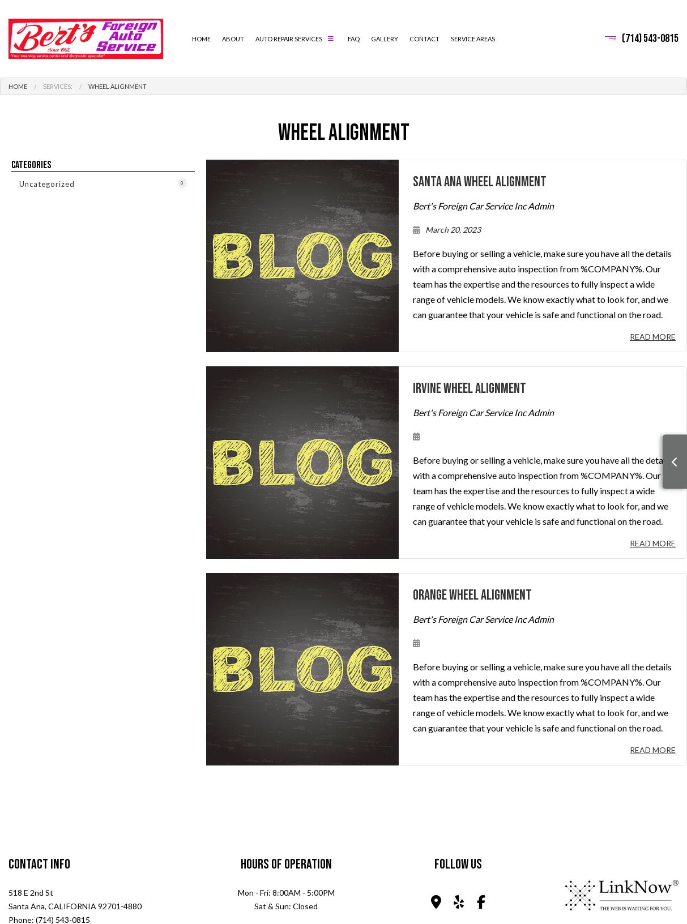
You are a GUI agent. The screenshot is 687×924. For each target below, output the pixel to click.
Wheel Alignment (117, 86)
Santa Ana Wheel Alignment (480, 182)
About (233, 38)
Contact (424, 38)
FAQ (354, 38)
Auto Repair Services (288, 38)
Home (201, 38)
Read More (653, 336)
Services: (57, 86)
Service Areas (473, 38)
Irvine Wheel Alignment (469, 388)
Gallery (384, 38)
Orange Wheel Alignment (472, 595)
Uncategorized (103, 183)
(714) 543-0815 (650, 38)
